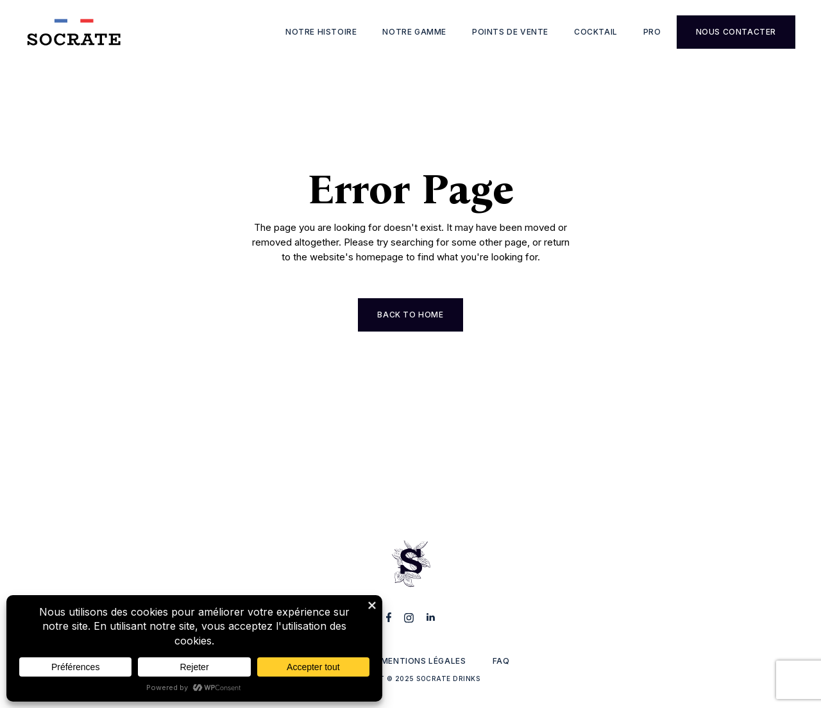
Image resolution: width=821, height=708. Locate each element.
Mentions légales (423, 661)
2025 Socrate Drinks (437, 678)
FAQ (501, 661)
